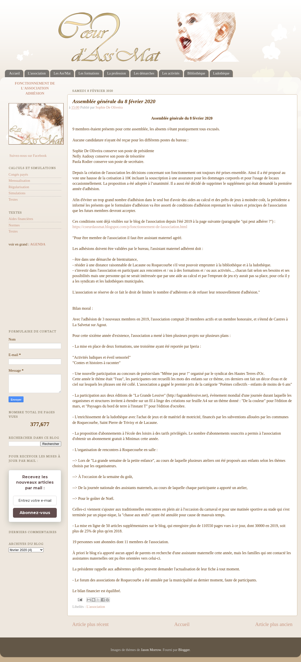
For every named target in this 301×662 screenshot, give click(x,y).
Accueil (14, 73)
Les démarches (144, 73)
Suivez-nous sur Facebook (27, 156)
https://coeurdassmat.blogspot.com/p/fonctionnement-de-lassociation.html (129, 227)
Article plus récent (90, 624)
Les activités (170, 73)
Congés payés (18, 174)
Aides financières (21, 219)
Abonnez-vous (35, 512)
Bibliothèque (196, 73)
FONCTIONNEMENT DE (35, 83)
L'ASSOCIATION (35, 88)
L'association (37, 73)
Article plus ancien (273, 624)
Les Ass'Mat (62, 73)
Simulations (17, 193)
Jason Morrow (151, 650)
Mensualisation (19, 181)
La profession (116, 73)
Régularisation (19, 187)
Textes (13, 199)
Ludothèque (221, 73)
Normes (14, 225)
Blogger (184, 650)
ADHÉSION (34, 93)
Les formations (89, 73)
